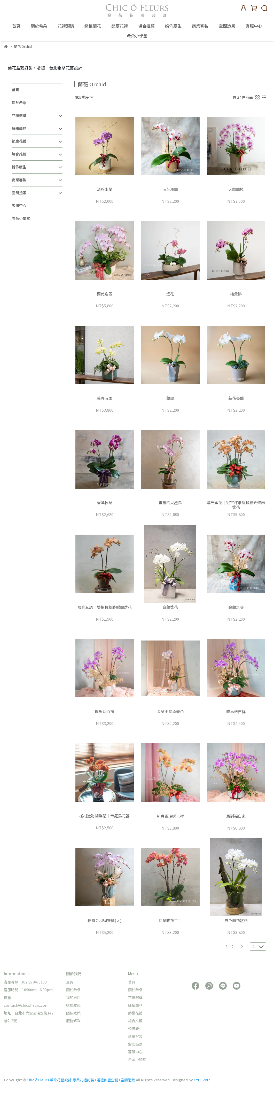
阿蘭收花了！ (170, 920)
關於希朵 (39, 26)
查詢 (69, 982)
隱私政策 (73, 1013)
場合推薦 (146, 26)
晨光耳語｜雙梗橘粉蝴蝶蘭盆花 (104, 607)
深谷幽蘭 (104, 189)
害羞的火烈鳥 (170, 502)
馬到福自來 (236, 816)
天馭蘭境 (236, 189)
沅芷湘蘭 (170, 189)
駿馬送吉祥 (236, 711)
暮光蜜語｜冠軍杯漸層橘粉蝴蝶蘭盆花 (236, 505)
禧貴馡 (236, 294)
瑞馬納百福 (104, 711)
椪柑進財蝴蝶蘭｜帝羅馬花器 (104, 816)
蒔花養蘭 (236, 398)
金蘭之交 (236, 607)
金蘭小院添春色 (170, 711)
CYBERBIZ (202, 1079)
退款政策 (73, 1005)
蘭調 (170, 398)
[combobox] (83, 97)
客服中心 (254, 26)
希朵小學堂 (137, 35)
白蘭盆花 (170, 607)
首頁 (16, 26)
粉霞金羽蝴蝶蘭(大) (104, 920)
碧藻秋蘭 (104, 502)
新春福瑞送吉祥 (170, 816)
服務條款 (73, 1020)
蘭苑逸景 (104, 294)
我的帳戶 (73, 997)
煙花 (170, 294)
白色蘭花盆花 (236, 920)
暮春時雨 (104, 398)
